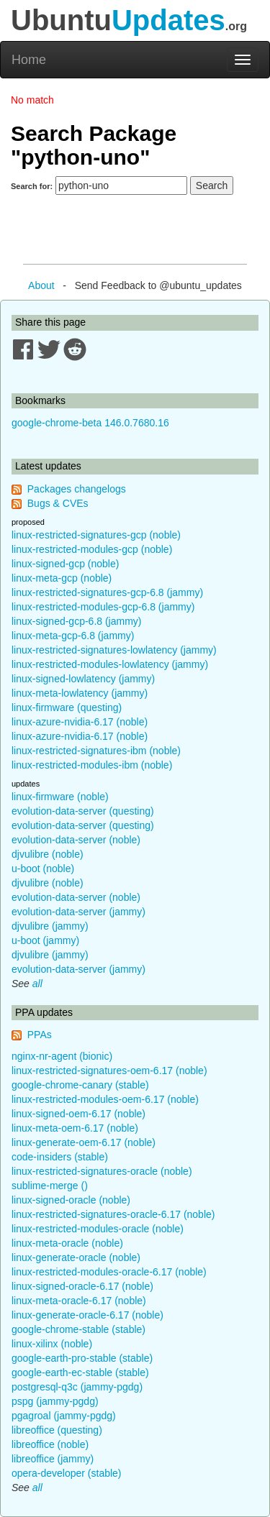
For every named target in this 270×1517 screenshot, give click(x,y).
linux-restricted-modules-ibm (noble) (92, 765)
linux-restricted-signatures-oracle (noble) (102, 1171)
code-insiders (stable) (60, 1157)
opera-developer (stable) (67, 1473)
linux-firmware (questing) (67, 707)
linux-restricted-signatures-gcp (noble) (96, 535)
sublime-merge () (50, 1185)
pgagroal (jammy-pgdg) (64, 1415)
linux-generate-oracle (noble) (76, 1257)
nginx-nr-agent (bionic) (62, 1056)
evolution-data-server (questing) (83, 811)
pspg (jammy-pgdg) (55, 1401)
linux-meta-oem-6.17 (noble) (75, 1128)
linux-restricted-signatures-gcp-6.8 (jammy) (107, 592)
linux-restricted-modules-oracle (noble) (98, 1228)
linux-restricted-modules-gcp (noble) (92, 549)
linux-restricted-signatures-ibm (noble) (96, 750)
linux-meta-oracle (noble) (67, 1243)
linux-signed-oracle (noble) (71, 1200)
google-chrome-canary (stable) (80, 1085)
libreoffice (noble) (50, 1444)
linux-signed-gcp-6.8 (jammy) (77, 621)
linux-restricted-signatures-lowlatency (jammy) (114, 650)
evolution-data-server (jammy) (78, 911)
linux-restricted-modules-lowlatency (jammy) (110, 664)
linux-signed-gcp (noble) (65, 563)
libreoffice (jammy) (53, 1459)
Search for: (32, 186)
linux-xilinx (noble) (52, 1343)
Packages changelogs (76, 489)
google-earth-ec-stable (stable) (80, 1372)
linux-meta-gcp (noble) (62, 578)
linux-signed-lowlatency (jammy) (83, 678)
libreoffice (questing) (57, 1430)
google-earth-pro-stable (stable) (82, 1358)
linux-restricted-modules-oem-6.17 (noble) (105, 1099)
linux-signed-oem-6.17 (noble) (78, 1113)
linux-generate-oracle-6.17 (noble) (87, 1315)
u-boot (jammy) (45, 940)
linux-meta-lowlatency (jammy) (80, 693)
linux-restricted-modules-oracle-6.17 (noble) (109, 1272)
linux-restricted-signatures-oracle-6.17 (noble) (113, 1214)
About (41, 285)
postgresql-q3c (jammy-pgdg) (77, 1387)
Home (29, 59)
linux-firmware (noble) (60, 796)
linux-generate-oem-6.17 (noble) (84, 1142)
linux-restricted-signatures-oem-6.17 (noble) (109, 1070)
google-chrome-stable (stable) (78, 1329)
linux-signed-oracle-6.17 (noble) (82, 1286)
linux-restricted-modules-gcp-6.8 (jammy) (103, 607)
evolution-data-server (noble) (76, 839)
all (37, 983)
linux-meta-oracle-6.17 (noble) (79, 1300)
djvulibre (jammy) (50, 926)
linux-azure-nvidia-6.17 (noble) (80, 722)
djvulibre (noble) (48, 854)
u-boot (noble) (43, 868)
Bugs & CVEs (58, 503)
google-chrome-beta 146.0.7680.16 (90, 422)
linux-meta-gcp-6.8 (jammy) (73, 635)
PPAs (39, 1034)
